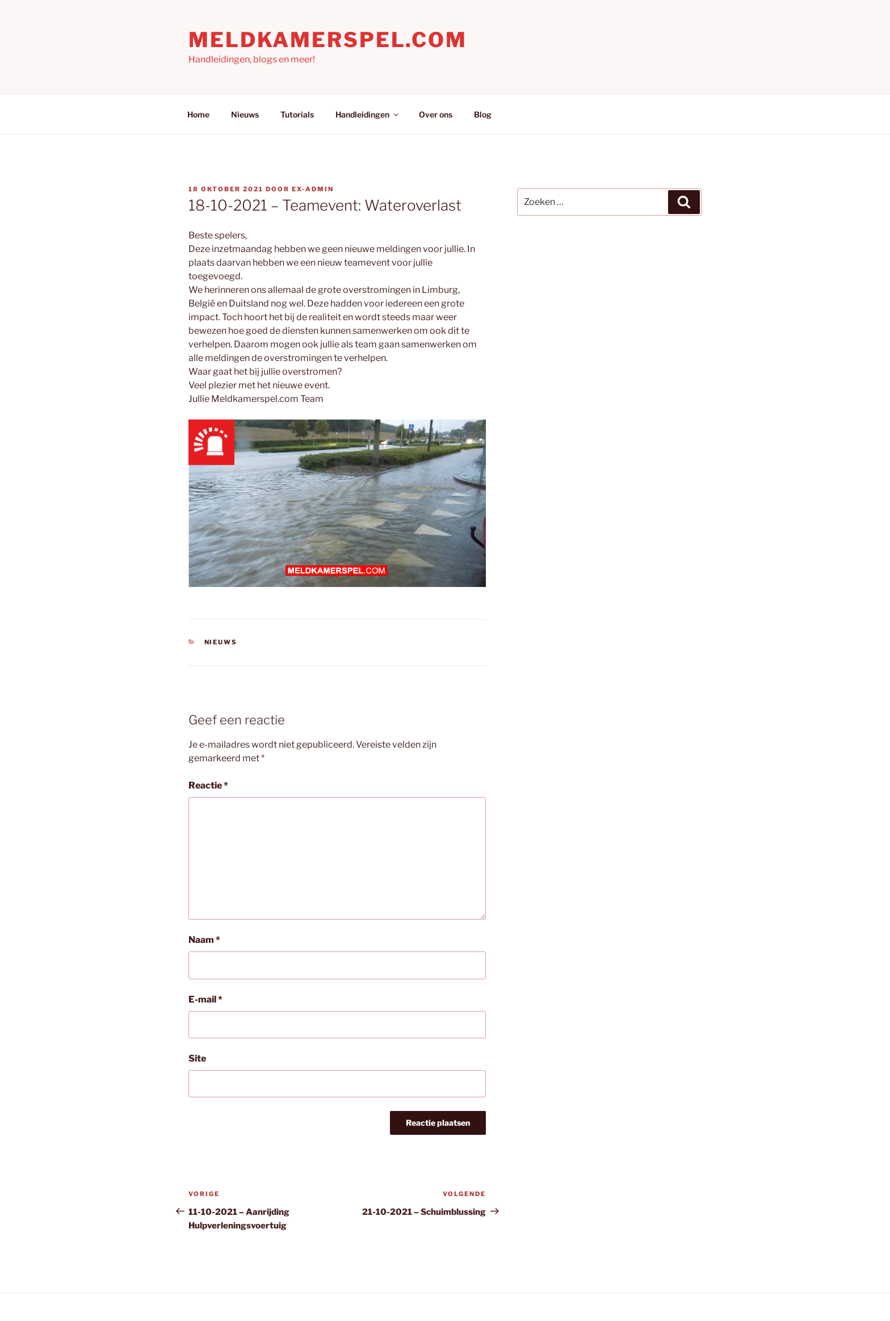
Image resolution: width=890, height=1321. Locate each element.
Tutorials (297, 114)
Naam (204, 939)
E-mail (205, 999)
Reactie (208, 785)
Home (198, 114)
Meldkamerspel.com (327, 39)
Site (197, 1058)
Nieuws (245, 114)
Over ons (435, 114)
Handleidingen (367, 114)
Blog (483, 114)
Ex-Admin (313, 189)
